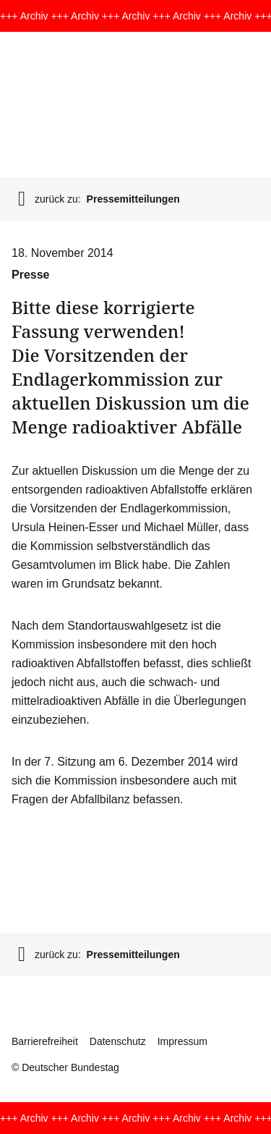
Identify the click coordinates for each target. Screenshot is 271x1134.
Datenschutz (118, 1041)
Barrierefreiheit (45, 1041)
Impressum (182, 1041)
